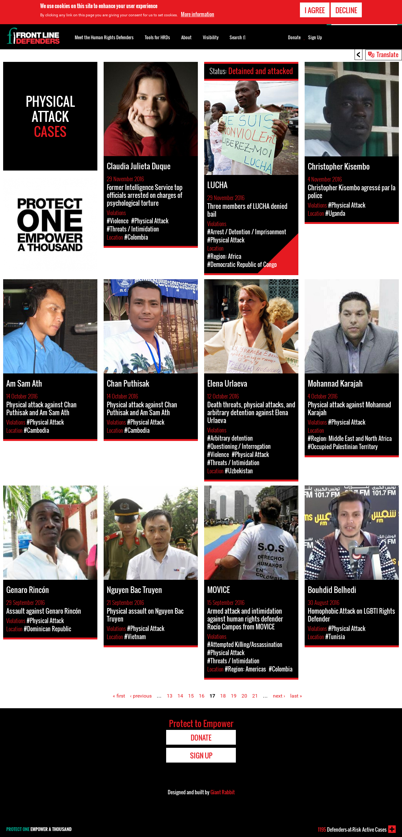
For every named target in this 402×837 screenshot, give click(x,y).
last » (296, 696)
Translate (388, 54)
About (186, 37)
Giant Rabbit (222, 792)
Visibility (211, 37)
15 (191, 696)
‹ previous (141, 696)
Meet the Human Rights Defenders (104, 37)
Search (238, 37)
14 (180, 696)
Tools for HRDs (157, 37)
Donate (294, 37)
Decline (346, 10)
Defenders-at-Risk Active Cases (352, 829)
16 (201, 696)
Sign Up (315, 37)
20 (244, 696)
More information (197, 14)
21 (255, 696)
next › (279, 696)
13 (169, 696)
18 (223, 696)
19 (233, 696)
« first (119, 696)
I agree (315, 10)
